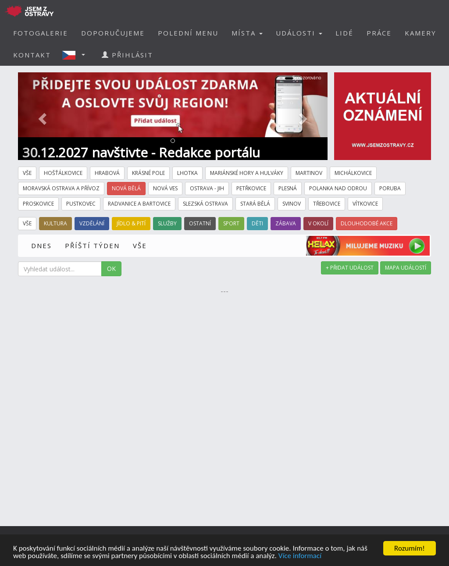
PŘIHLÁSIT (127, 54)
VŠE (140, 245)
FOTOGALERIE (40, 32)
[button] (76, 55)
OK (111, 268)
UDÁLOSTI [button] (299, 32)
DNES (41, 245)
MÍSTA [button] (247, 32)
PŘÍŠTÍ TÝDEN (92, 245)
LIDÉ (344, 32)
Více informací (299, 556)
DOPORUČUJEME (113, 32)
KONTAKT (32, 54)
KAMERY (420, 32)
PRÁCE (379, 32)
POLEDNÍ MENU (188, 32)
